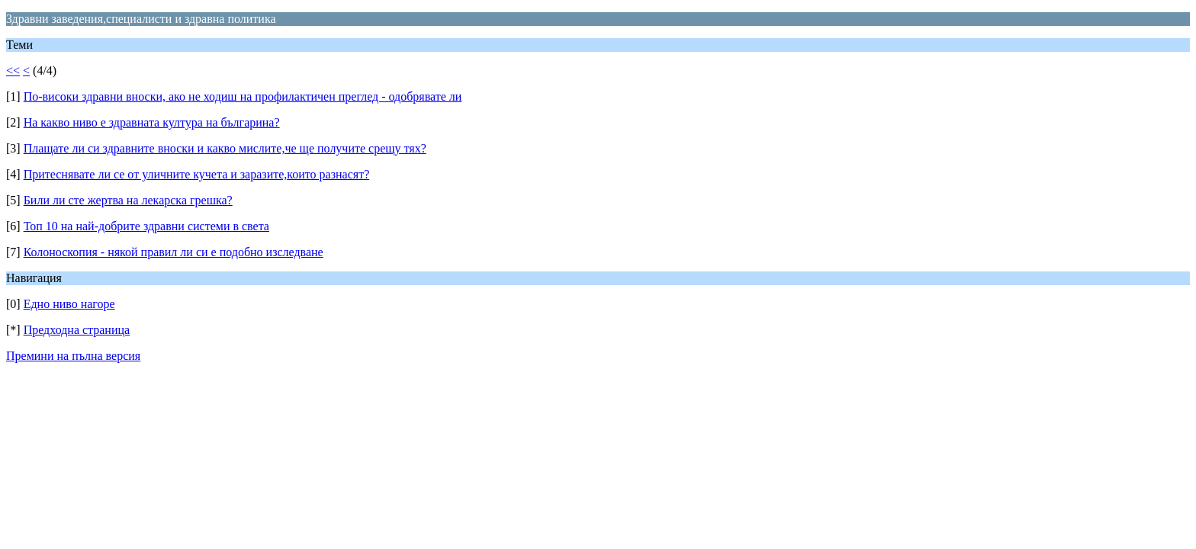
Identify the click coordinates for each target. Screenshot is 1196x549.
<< (13, 70)
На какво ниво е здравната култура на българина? (152, 122)
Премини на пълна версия (73, 355)
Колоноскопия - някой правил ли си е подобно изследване (173, 252)
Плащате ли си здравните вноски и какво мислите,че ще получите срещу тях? (225, 148)
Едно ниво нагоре (69, 303)
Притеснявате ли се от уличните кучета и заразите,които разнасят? (197, 174)
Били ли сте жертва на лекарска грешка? (128, 200)
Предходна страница (77, 329)
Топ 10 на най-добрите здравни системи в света (146, 226)
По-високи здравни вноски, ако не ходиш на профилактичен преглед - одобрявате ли (243, 96)
